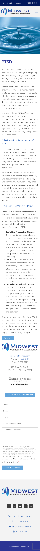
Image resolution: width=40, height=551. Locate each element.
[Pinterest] (26, 506)
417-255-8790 (31, 3)
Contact (8, 338)
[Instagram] (14, 506)
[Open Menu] (36, 11)
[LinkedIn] (20, 506)
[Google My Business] (31, 506)
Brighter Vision (25, 547)
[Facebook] (9, 506)
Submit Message (12, 468)
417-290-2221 (21, 531)
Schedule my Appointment (20, 395)
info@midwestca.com (13, 3)
